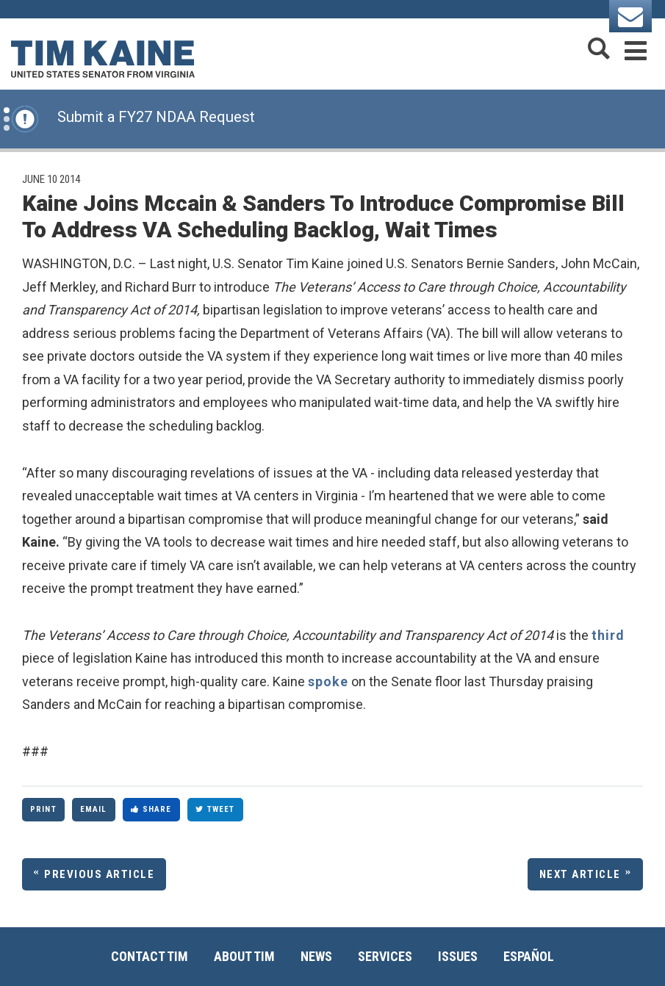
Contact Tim (149, 956)
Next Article (580, 874)
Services (385, 956)
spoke (328, 681)
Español (528, 956)
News (316, 956)
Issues (458, 956)
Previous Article (99, 874)
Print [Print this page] (43, 809)
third (608, 635)
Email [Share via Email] (93, 809)
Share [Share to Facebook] (151, 809)
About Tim (244, 956)
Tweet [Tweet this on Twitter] (215, 809)
